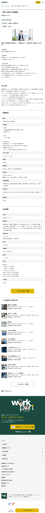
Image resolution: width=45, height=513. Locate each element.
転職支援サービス (6, 448)
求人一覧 (7, 5)
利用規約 (3, 477)
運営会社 (3, 486)
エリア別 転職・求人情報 (6, 469)
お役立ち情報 (5, 451)
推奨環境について (5, 483)
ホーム (2, 5)
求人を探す (4, 444)
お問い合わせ (5, 458)
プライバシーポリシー (6, 474)
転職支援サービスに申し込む (7, 463)
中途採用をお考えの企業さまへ (8, 471)
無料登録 (38, 2)
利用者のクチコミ (5, 466)
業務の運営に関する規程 (6, 480)
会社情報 (4, 455)
